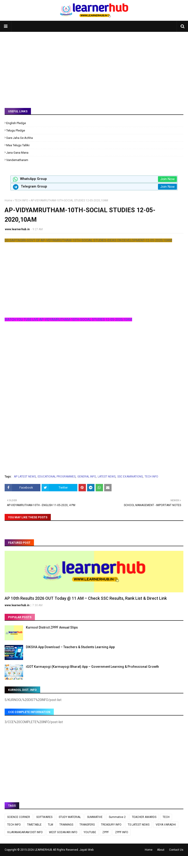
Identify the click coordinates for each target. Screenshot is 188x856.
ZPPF (105, 832)
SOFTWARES (44, 817)
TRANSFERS (87, 824)
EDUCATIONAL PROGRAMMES (57, 476)
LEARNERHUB (43, 849)
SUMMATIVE (95, 817)
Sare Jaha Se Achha (19, 138)
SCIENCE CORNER (18, 817)
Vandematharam (17, 160)
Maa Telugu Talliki (18, 145)
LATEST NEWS (106, 476)
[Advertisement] (94, 66)
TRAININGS (66, 824)
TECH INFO (21, 200)
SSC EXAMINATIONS (130, 476)
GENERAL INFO (86, 476)
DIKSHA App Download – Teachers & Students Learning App (70, 647)
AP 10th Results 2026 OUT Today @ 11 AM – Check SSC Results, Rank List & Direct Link (86, 598)
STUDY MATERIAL (70, 817)
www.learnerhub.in (17, 229)
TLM (50, 824)
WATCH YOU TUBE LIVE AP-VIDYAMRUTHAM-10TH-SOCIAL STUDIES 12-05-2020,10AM (68, 319)
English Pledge (16, 123)
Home (8, 200)
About (160, 849)
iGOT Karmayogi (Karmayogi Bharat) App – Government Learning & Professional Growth (92, 666)
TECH (166, 817)
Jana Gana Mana (17, 152)
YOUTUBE (90, 832)
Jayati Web (86, 849)
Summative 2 (117, 817)
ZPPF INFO (121, 832)
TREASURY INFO (111, 824)
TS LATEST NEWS (138, 824)
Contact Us (176, 849)
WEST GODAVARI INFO (63, 832)
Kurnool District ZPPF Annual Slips (52, 627)
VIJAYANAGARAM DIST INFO (25, 832)
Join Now (167, 179)
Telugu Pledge (15, 130)
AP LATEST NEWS (25, 476)
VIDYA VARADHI (166, 824)
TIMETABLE (34, 824)
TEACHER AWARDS (144, 817)
